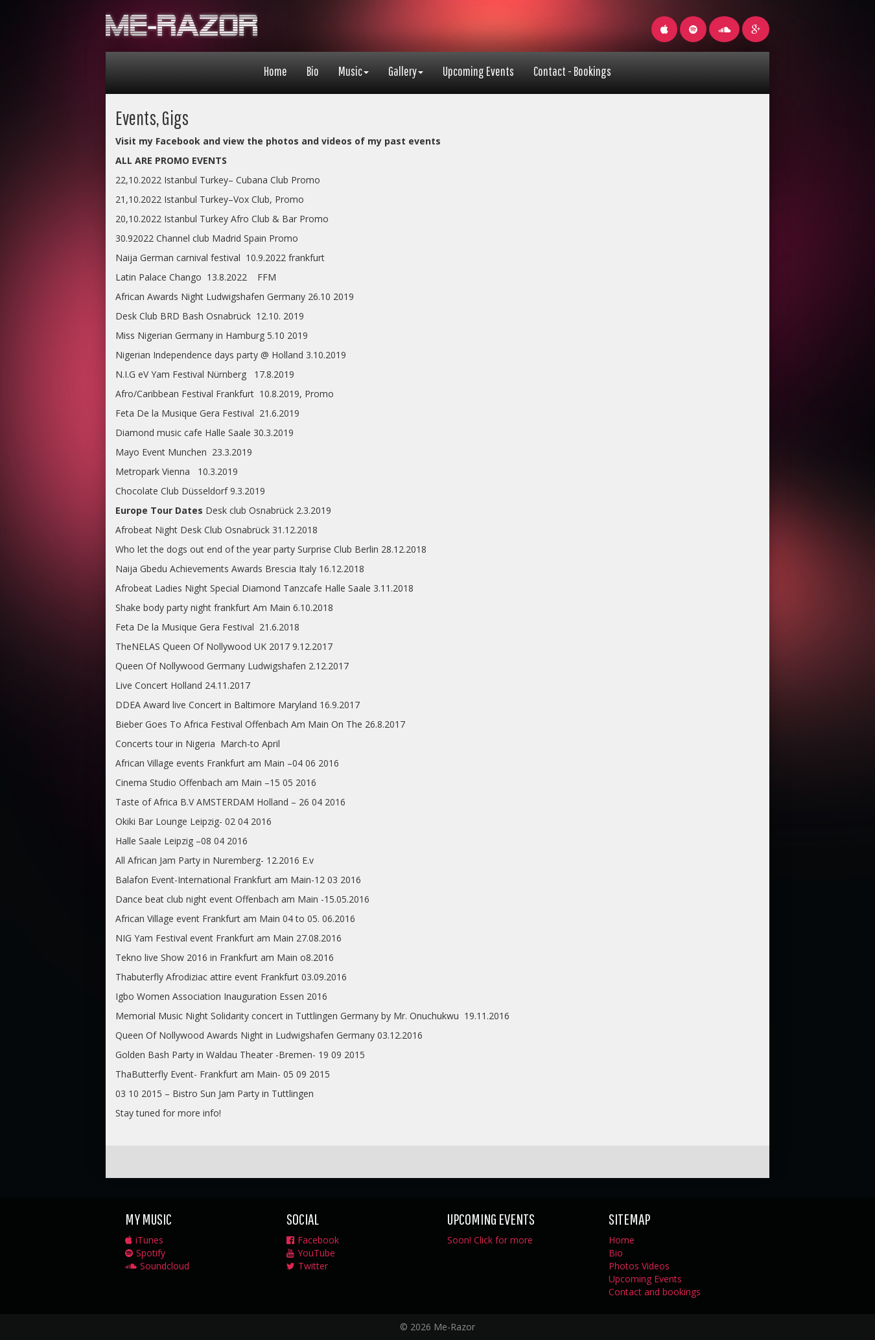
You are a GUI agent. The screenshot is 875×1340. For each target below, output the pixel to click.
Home (275, 71)
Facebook (312, 1240)
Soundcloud (157, 1266)
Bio (313, 71)
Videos (656, 1266)
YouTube (310, 1253)
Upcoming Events (478, 71)
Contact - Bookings (572, 71)
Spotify (145, 1253)
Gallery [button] (405, 71)
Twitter (307, 1266)
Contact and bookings (655, 1292)
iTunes (144, 1240)
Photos (624, 1266)
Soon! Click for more (490, 1240)
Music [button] (353, 71)
